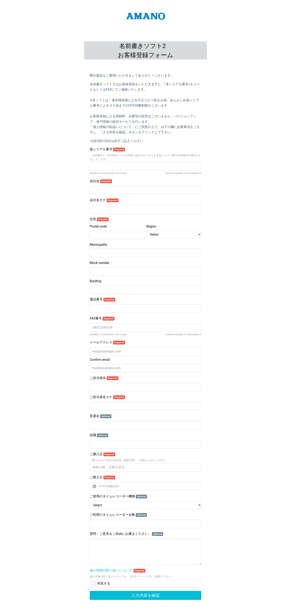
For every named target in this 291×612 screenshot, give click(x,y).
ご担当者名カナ (107, 397)
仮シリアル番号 (107, 149)
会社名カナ (104, 200)
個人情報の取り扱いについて (111, 570)
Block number (100, 263)
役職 (99, 435)
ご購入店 (102, 454)
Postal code (98, 226)
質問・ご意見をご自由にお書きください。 (126, 534)
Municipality (98, 245)
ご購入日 (102, 477)
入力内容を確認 (145, 595)
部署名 (100, 416)
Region (151, 226)
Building (95, 281)
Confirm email (100, 360)
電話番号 (102, 299)
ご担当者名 (104, 378)
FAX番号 (102, 318)
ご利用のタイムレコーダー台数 (118, 515)
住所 (99, 219)
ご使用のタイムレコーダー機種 (118, 496)
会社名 (101, 181)
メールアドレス (107, 342)
